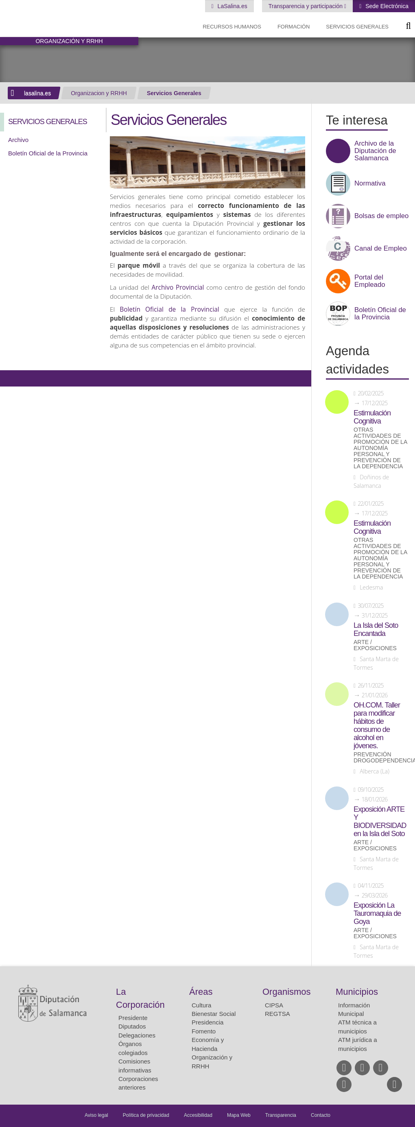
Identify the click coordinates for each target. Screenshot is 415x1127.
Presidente (133, 1017)
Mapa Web (239, 1115)
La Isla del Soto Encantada (376, 629)
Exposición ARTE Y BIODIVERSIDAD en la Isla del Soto (380, 821)
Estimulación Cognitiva (372, 417)
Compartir (10, 378)
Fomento (204, 1031)
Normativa (369, 183)
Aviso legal (96, 1115)
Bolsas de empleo (381, 216)
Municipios (357, 992)
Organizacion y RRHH (99, 93)
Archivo (18, 139)
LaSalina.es (231, 6)
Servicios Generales (357, 27)
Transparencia (280, 1115)
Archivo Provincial (178, 287)
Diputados (132, 1026)
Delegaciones (136, 1035)
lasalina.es (37, 93)
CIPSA (274, 1005)
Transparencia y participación (306, 6)
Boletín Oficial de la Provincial (169, 309)
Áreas (200, 992)
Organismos (286, 992)
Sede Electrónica (386, 6)
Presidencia (207, 1022)
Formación (293, 27)
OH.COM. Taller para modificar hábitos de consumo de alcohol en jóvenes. (377, 725)
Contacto (320, 1115)
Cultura (201, 1005)
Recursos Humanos (232, 27)
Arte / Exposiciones (375, 645)
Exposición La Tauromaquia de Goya (377, 913)
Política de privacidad (146, 1115)
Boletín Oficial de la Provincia (47, 153)
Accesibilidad (198, 1115)
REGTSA (277, 1013)
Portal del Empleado (369, 281)
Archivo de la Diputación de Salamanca (375, 151)
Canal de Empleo (380, 248)
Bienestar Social (214, 1013)
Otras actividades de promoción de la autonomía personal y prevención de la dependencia (380, 448)
